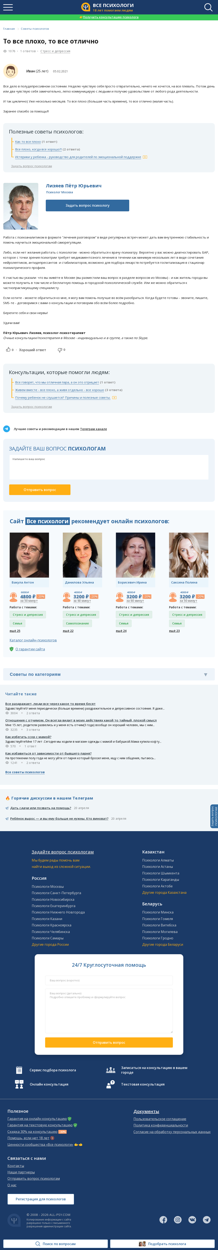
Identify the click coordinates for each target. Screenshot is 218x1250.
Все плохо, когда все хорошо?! (38, 149)
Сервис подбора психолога (53, 1070)
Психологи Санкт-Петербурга (56, 893)
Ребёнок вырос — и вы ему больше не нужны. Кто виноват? (59, 818)
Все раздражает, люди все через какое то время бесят (50, 703)
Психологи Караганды (160, 879)
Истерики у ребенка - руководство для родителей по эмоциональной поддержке (78, 157)
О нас (11, 1185)
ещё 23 (174, 631)
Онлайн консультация (49, 1084)
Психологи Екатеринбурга (53, 905)
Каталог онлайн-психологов (33, 640)
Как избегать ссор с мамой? (28, 737)
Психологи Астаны (157, 866)
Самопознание (77, 623)
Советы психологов (35, 29)
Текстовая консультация (143, 1084)
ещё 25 (15, 631)
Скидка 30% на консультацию (32, 1131)
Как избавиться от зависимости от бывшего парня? (48, 753)
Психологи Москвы (48, 886)
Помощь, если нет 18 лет (28, 1138)
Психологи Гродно (157, 938)
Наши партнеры (21, 1172)
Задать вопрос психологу (88, 205)
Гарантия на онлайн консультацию (37, 1118)
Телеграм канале (93, 429)
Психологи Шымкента (160, 873)
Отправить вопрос (109, 1042)
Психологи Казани (47, 918)
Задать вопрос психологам (31, 166)
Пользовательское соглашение (159, 1119)
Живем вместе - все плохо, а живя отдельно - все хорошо (59, 390)
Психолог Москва (59, 192)
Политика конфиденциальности (160, 1125)
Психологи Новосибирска (53, 899)
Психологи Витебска (159, 925)
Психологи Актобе (157, 886)
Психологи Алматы (158, 860)
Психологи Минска (158, 912)
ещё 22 (68, 631)
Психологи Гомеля (157, 918)
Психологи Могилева (160, 931)
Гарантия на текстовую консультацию (40, 1125)
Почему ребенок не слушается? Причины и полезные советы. (62, 397)
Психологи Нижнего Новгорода (58, 912)
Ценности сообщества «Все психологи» (40, 1144)
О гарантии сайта (30, 649)
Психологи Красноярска (51, 925)
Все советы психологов (25, 772)
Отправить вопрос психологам (33, 1178)
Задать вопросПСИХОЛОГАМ (214, 816)
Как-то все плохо (28, 141)
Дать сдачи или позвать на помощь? (40, 808)
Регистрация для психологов (41, 1199)
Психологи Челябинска (51, 931)
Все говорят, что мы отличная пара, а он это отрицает (57, 382)
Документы (146, 1111)
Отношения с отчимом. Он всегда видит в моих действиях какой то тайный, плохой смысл (81, 720)
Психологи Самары (47, 938)
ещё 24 (121, 631)
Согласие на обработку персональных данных (172, 1131)
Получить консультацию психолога (109, 17)
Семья (17, 623)
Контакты (15, 1165)
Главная (9, 29)
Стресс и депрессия (55, 51)
